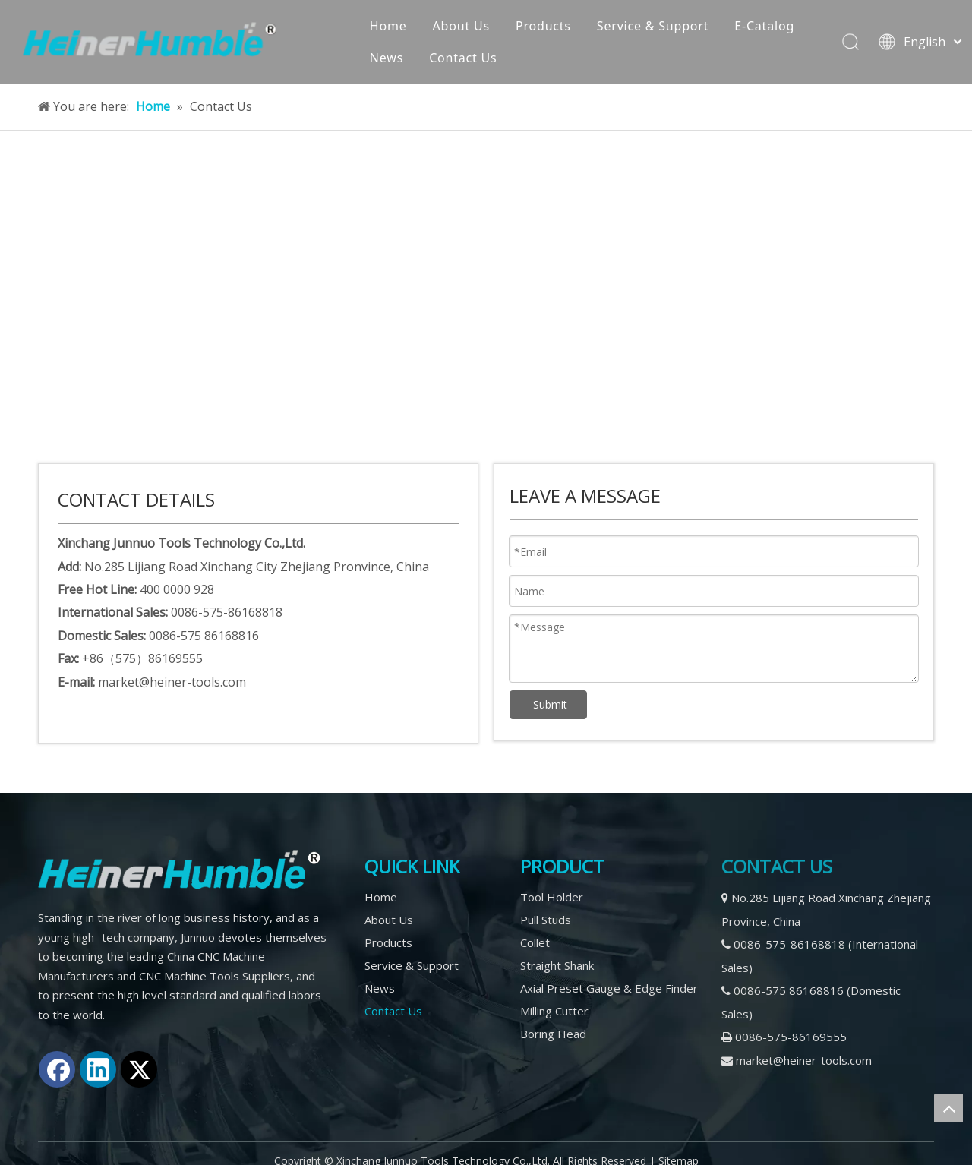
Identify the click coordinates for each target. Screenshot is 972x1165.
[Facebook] (57, 1069)
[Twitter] (139, 1069)
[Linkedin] (98, 1069)
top (948, 1108)
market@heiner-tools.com (804, 1060)
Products (545, 25)
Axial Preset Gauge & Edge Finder (609, 988)
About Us (462, 25)
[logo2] (179, 869)
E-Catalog (766, 25)
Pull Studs (545, 919)
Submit (550, 704)
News (388, 57)
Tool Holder (551, 897)
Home (390, 25)
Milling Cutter (554, 1010)
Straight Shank (557, 965)
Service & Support (654, 25)
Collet (535, 942)
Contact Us (464, 57)
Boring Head (553, 1033)
